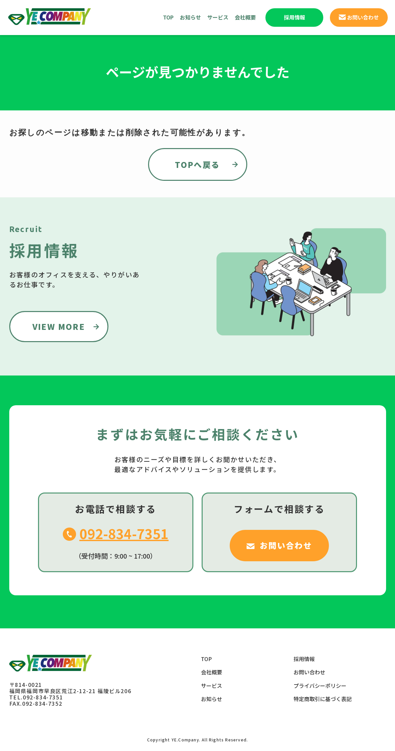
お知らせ (190, 17)
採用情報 (304, 659)
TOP (168, 17)
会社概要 (245, 17)
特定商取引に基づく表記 (323, 699)
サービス (217, 17)
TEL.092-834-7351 (36, 697)
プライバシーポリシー (320, 686)
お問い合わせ (309, 672)
